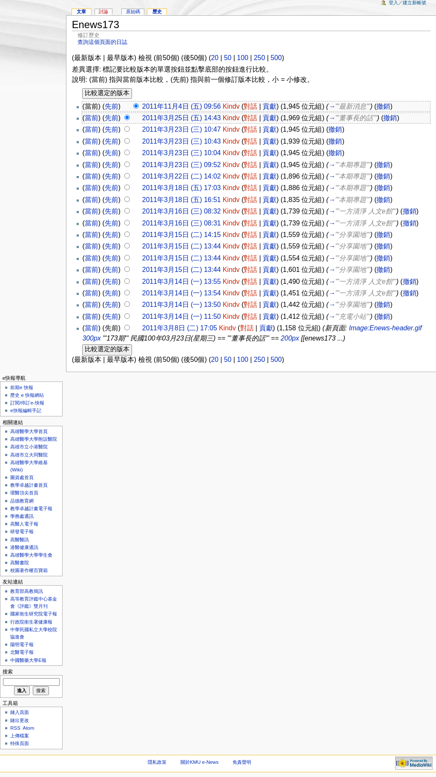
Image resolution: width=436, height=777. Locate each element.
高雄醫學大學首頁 (29, 431)
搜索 (8, 671)
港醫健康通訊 (24, 547)
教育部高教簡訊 (26, 591)
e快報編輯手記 (25, 410)
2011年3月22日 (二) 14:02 (181, 176)
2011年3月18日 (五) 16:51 (181, 199)
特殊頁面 (19, 743)
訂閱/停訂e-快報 (27, 402)
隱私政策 (157, 762)
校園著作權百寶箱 (29, 570)
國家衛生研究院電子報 (33, 613)
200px (290, 338)
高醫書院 (19, 562)
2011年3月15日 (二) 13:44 (181, 246)
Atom (28, 728)
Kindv (231, 106)
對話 (250, 106)
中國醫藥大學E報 (28, 660)
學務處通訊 (22, 516)
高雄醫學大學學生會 (31, 554)
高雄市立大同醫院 (29, 454)
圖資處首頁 (22, 477)
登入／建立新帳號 (407, 2)
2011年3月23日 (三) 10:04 (181, 152)
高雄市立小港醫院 (29, 446)
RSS (15, 728)
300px (91, 338)
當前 (91, 117)
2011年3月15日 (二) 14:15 (181, 234)
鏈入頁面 (19, 712)
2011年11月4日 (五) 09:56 (181, 106)
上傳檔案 (19, 735)
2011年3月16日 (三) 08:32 (181, 211)
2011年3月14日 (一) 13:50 (181, 304)
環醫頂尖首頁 (24, 492)
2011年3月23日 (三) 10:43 (181, 141)
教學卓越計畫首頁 (29, 485)
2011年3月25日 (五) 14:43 (181, 117)
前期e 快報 (21, 387)
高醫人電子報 (24, 523)
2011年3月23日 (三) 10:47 (181, 129)
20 (214, 57)
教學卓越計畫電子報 (31, 508)
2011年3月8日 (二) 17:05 (179, 328)
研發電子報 (22, 531)
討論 (103, 11)
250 (259, 57)
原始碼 (133, 11)
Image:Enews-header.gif (385, 328)
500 (275, 57)
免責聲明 (241, 762)
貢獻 (269, 106)
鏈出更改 (19, 720)
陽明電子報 (22, 644)
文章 (81, 11)
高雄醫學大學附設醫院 (33, 439)
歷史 (157, 11)
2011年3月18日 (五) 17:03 (181, 187)
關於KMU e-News (199, 762)
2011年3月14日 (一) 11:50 (181, 316)
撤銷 (383, 106)
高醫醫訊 (19, 539)
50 (228, 57)
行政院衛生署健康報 (31, 621)
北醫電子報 (22, 652)
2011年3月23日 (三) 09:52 (181, 164)
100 (242, 57)
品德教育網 (22, 500)
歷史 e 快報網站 (29, 395)
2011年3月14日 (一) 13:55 (181, 281)
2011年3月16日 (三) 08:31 (181, 223)
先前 (111, 106)
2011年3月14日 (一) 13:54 (181, 293)
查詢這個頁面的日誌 (102, 42)
